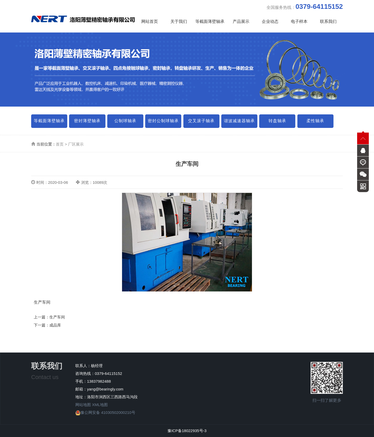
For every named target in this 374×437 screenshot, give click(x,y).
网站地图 (83, 404)
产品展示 (241, 21)
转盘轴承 (277, 121)
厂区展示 (76, 144)
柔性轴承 (315, 121)
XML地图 (100, 404)
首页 (60, 144)
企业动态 (270, 21)
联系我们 (328, 21)
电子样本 (299, 21)
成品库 (55, 325)
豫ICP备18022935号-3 (187, 430)
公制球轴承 (125, 121)
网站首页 (149, 21)
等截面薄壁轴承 (209, 21)
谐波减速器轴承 (239, 121)
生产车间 (57, 317)
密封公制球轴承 (163, 121)
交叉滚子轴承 (201, 121)
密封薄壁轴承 (87, 121)
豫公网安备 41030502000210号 (105, 412)
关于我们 (178, 21)
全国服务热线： (304, 6)
